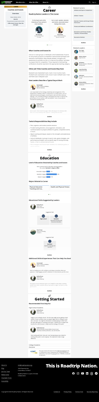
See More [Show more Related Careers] (83, 42)
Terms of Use (79, 392)
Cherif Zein (39, 230)
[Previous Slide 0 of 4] (45, 44)
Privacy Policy (67, 392)
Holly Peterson (40, 328)
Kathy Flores (40, 104)
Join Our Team (5, 371)
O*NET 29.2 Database (61, 351)
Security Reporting (92, 392)
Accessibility (4, 381)
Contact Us (57, 392)
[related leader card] (83, 51)
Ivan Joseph (40, 85)
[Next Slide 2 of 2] (52, 194)
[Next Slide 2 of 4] (54, 44)
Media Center (5, 375)
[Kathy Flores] (33, 106)
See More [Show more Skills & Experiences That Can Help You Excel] (49, 290)
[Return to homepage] (6, 2)
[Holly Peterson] (33, 330)
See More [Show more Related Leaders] (83, 89)
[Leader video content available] (33, 87)
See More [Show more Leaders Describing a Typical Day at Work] (49, 116)
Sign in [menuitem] (94, 2)
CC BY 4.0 (54, 353)
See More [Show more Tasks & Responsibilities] (49, 149)
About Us (4, 365)
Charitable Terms (6, 378)
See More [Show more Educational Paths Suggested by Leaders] (49, 255)
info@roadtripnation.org (25, 365)
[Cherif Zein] (33, 232)
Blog (2, 368)
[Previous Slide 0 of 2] (46, 194)
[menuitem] (21, 2)
